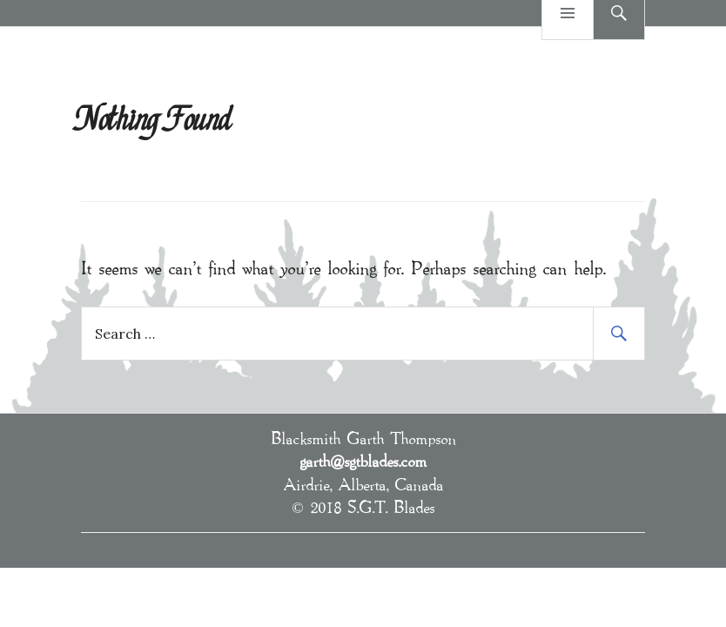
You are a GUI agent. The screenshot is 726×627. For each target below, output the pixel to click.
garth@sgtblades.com (363, 460)
